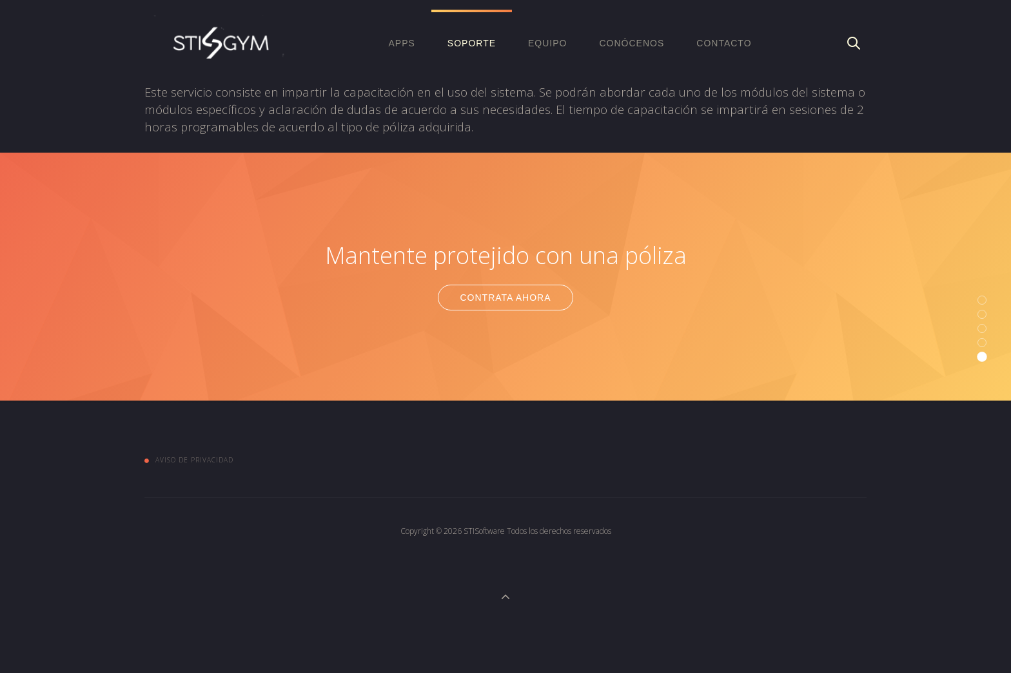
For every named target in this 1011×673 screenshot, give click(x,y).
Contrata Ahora (505, 297)
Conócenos (631, 43)
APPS (401, 43)
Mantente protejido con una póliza (506, 255)
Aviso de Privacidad (194, 459)
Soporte (471, 43)
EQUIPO (547, 43)
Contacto (723, 43)
